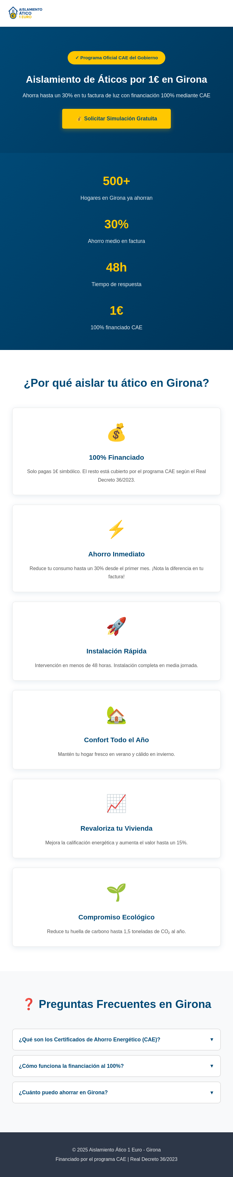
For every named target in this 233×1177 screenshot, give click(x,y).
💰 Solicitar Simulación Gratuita (116, 119)
